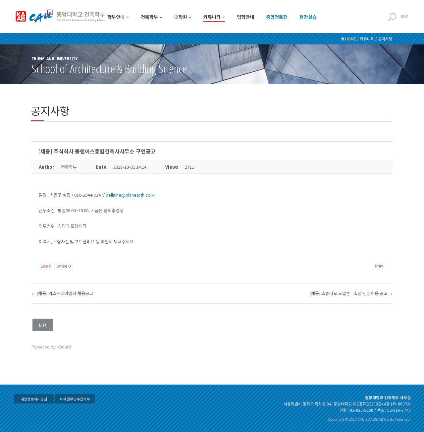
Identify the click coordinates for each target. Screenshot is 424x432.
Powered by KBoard (51, 346)
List (42, 325)
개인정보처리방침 (34, 398)
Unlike (63, 266)
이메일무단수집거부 (75, 398)
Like (46, 266)
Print (379, 266)
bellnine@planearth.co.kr (130, 195)
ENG (404, 16)
